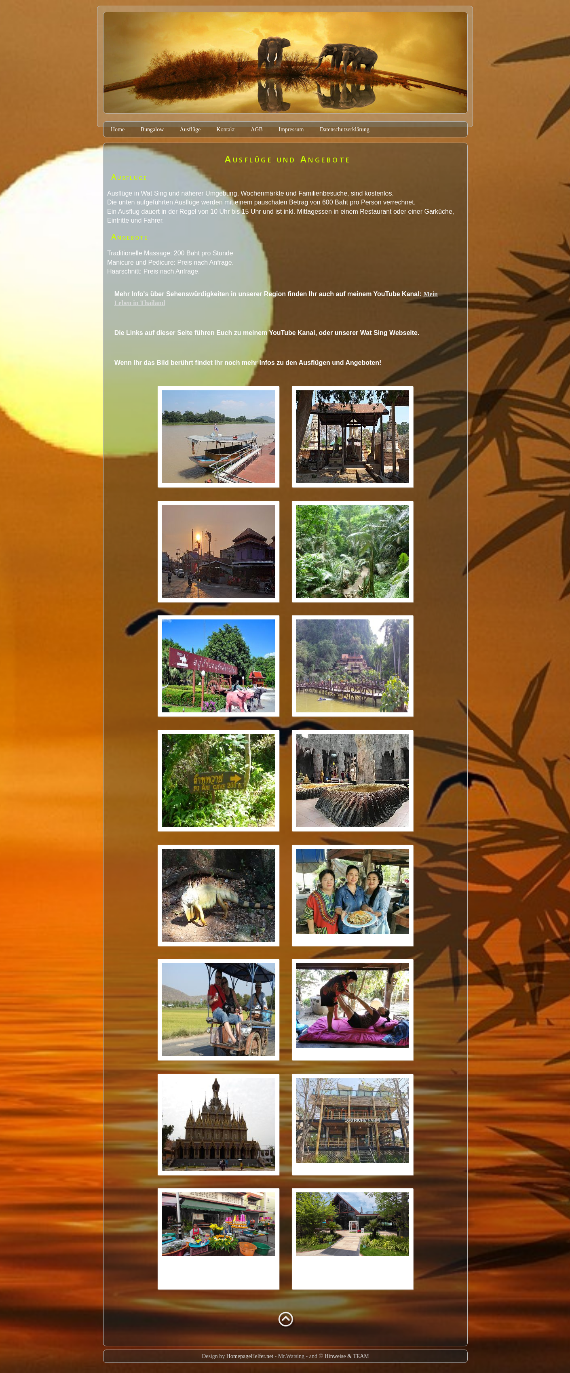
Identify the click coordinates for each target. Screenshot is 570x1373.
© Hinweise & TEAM (344, 1356)
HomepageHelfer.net (249, 1356)
